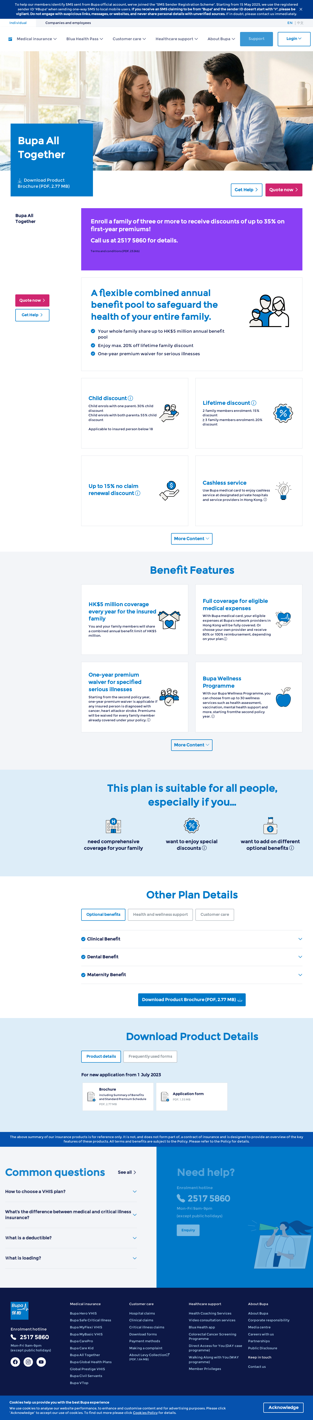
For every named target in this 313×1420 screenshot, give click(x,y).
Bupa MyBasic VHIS (86, 1334)
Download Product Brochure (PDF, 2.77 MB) (43, 183)
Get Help (247, 189)
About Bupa (219, 39)
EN (290, 23)
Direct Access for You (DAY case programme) (215, 1348)
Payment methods (144, 1341)
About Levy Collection (149, 1357)
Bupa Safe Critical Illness (90, 1320)
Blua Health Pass (82, 39)
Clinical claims (141, 1320)
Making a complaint (145, 1348)
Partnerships (259, 1341)
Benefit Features (31, 243)
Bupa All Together (85, 1355)
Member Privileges (205, 1369)
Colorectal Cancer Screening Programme (212, 1336)
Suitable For (27, 252)
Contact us (257, 1367)
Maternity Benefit (194, 974)
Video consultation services (212, 1320)
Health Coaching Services (210, 1313)
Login (294, 38)
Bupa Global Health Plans (91, 1362)
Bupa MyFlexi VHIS (86, 1327)
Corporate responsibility (268, 1320)
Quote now (284, 189)
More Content (192, 538)
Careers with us (261, 1334)
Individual (18, 23)
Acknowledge (283, 1407)
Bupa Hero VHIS (83, 1313)
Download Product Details (30, 280)
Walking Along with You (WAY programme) (214, 1359)
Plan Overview (29, 233)
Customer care (127, 39)
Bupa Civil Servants (86, 1376)
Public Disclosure (262, 1348)
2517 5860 (34, 1337)
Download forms (143, 1334)
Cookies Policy (145, 1413)
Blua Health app (202, 1327)
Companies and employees (68, 23)
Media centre (259, 1327)
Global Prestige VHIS (87, 1369)
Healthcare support (174, 39)
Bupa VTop (79, 1383)
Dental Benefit (194, 957)
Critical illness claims (146, 1327)
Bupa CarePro (81, 1341)
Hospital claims (142, 1313)
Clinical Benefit (194, 939)
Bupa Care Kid (82, 1348)
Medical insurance (34, 39)
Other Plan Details (25, 264)
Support (257, 38)
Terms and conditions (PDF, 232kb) (115, 251)
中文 (300, 23)
